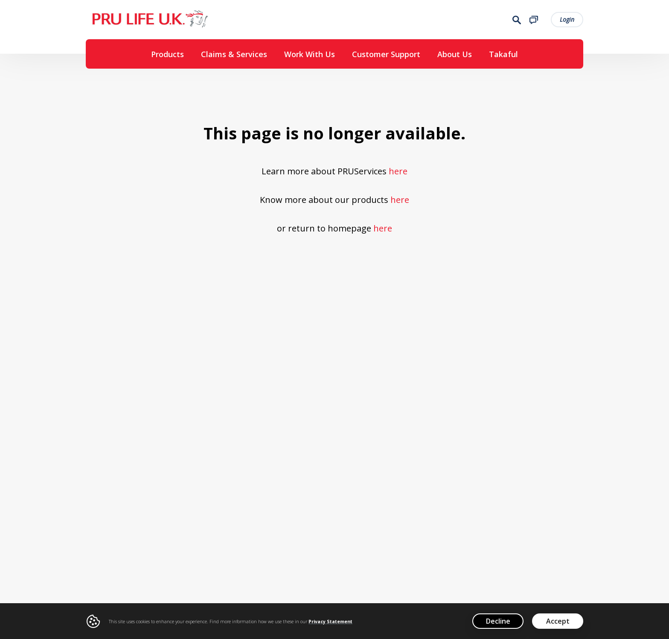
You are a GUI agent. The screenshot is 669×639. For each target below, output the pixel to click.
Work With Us (309, 54)
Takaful (503, 54)
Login (567, 19)
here (398, 171)
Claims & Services (234, 54)
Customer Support (386, 54)
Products (167, 54)
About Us (454, 54)
